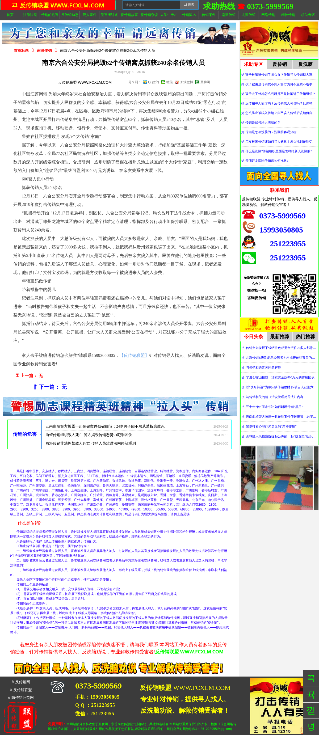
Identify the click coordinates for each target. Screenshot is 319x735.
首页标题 (21, 51)
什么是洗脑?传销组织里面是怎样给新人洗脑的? (278, 151)
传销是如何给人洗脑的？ (262, 122)
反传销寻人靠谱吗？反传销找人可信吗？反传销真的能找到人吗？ (281, 103)
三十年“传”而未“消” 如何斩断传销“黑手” (274, 407)
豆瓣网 (205, 82)
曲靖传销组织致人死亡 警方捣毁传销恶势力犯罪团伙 (88, 436)
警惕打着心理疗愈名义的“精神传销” (271, 426)
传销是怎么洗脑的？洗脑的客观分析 (270, 132)
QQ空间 (153, 82)
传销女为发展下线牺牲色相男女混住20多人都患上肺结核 (282, 348)
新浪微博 (186, 82)
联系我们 (279, 190)
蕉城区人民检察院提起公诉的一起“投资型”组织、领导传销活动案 (282, 436)
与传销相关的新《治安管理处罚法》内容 (274, 397)
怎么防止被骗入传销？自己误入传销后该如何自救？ (281, 113)
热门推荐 (305, 336)
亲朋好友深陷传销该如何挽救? (266, 161)
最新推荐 (279, 336)
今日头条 (253, 336)
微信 (169, 82)
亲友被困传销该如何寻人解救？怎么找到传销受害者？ (281, 141)
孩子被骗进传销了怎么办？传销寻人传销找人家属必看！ (281, 75)
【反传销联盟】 (134, 355)
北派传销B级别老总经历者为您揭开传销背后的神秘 (282, 358)
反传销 (279, 64)
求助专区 (253, 64)
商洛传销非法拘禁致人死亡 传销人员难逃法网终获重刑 (90, 445)
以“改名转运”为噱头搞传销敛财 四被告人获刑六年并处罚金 (282, 387)
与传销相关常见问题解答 (263, 367)
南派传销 (44, 51)
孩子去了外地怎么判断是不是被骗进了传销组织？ (280, 94)
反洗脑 (305, 64)
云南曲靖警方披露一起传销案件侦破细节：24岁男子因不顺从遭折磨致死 (105, 428)
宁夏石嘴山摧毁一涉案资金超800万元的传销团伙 (280, 377)
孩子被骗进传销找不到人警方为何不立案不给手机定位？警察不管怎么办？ (281, 84)
